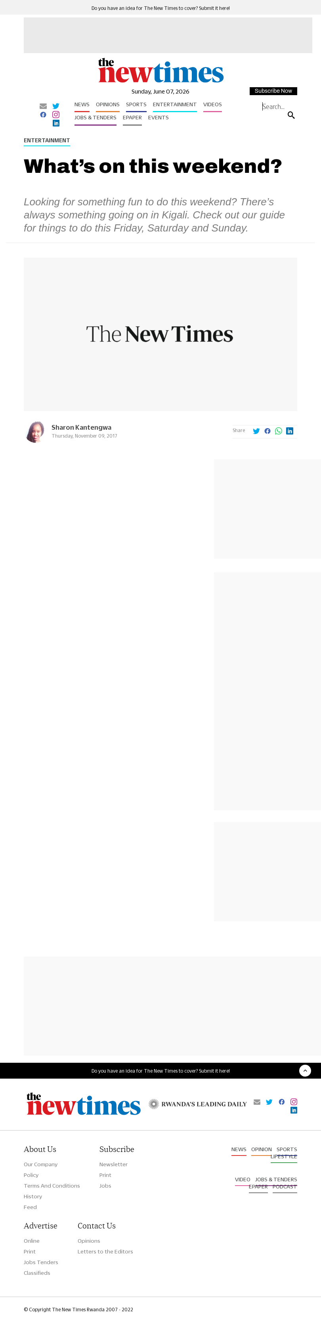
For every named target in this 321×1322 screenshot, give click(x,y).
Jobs (105, 1185)
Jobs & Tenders (96, 117)
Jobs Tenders (41, 1262)
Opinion (261, 1149)
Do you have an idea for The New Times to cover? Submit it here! (161, 8)
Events (158, 117)
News (82, 104)
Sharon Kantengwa (81, 427)
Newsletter (113, 1164)
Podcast (285, 1186)
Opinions (108, 104)
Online (32, 1241)
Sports (136, 104)
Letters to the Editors (105, 1251)
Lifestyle (284, 1156)
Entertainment (175, 104)
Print (105, 1175)
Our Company (40, 1164)
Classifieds (37, 1273)
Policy (31, 1175)
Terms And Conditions (52, 1185)
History (33, 1196)
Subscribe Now (273, 91)
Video (242, 1179)
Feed (30, 1207)
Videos (212, 104)
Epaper (132, 117)
